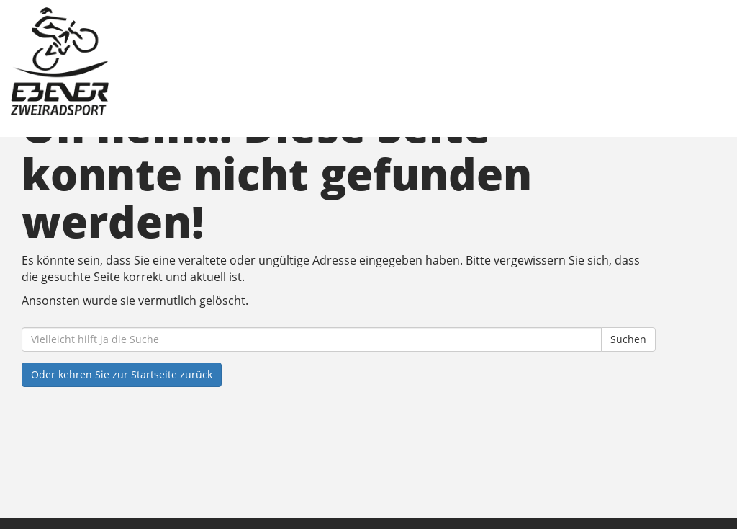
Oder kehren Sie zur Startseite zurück (121, 374)
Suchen (628, 339)
